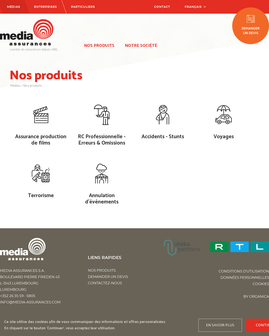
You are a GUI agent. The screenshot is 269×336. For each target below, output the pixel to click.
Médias (13, 6)
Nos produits (99, 45)
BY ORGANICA (256, 296)
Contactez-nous (105, 283)
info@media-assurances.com (30, 302)
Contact (162, 6)
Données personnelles (244, 277)
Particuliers (83, 6)
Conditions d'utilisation (244, 271)
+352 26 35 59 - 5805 (17, 296)
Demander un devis (108, 277)
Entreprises (45, 6)
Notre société (141, 45)
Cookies (261, 284)
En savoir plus (220, 325)
